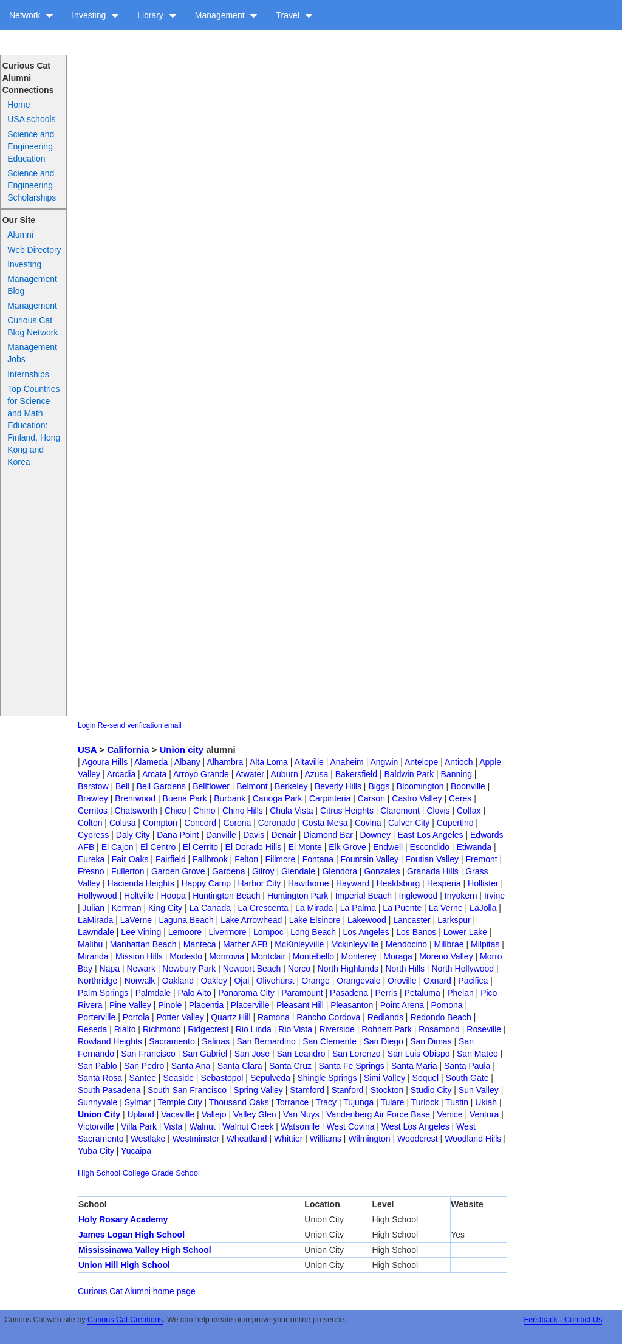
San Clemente (329, 1041)
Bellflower (211, 786)
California (128, 749)
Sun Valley (479, 1090)
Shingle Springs (327, 1078)
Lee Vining (141, 932)
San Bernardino (266, 1041)
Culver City (408, 823)
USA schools (31, 119)
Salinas (216, 1041)
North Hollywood (462, 968)
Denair (284, 835)
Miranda (93, 956)
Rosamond (439, 1029)
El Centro (158, 847)
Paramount (302, 993)
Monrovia (226, 956)
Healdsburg (398, 883)
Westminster (196, 1138)
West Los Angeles (415, 1126)
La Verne (446, 908)
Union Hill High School (124, 1265)
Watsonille (300, 1126)
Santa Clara (239, 1066)
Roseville (483, 1029)
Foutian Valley (432, 859)
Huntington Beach (226, 895)
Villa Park (139, 1126)
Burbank (229, 798)
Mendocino (407, 944)
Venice (450, 1114)
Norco (299, 968)
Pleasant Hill (300, 1005)
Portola (136, 1017)
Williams (325, 1138)
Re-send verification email (140, 725)
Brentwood (135, 798)
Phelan (460, 993)
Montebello (314, 956)
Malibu (90, 944)
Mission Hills (139, 956)
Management (226, 15)
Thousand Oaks (239, 1102)
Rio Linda (254, 1029)
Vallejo (214, 1114)
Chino (204, 810)
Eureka (91, 859)
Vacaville (177, 1114)
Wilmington (369, 1138)
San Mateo (477, 1053)
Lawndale (96, 932)
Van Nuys (301, 1114)
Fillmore (280, 859)
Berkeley (291, 786)
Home (18, 104)
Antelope (421, 762)
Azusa (316, 774)
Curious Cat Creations (125, 1319)
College (136, 1173)
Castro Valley (417, 798)
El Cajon (117, 847)
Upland (140, 1114)
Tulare (392, 1102)
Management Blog (32, 285)
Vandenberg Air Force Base (378, 1114)
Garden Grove (178, 871)
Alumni (20, 234)
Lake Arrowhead (251, 920)
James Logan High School (131, 1234)
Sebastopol (221, 1078)
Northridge (97, 981)
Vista (172, 1126)
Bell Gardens (161, 786)
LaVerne (136, 920)
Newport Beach (252, 968)
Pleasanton (351, 1005)
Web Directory (34, 250)
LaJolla (483, 908)
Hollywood (97, 895)
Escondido (429, 847)
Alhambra (225, 762)
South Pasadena (109, 1090)
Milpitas (485, 944)
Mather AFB (245, 944)
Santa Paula (467, 1066)
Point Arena (402, 1005)
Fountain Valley (369, 859)
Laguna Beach (186, 920)
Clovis (437, 810)
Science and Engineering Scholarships (31, 185)
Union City (99, 1114)
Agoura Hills (105, 762)
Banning (456, 774)
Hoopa (172, 895)
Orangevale (358, 981)
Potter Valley (179, 1017)
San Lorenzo (356, 1053)
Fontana (317, 859)
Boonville (468, 786)
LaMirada (95, 920)
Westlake (148, 1138)
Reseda (92, 1029)
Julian (94, 908)
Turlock (425, 1102)
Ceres (460, 798)
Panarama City (246, 993)
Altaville (309, 762)
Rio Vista (295, 1029)
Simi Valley (384, 1078)
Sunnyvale (97, 1102)
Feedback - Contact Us (563, 1319)
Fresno (91, 871)
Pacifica (473, 981)
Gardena (228, 871)
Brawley (93, 798)
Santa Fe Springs (351, 1066)
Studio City (431, 1090)
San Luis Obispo (419, 1053)
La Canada (210, 908)
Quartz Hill (230, 1017)
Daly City (133, 835)
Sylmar (138, 1102)
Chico (175, 810)
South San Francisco (187, 1090)
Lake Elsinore (315, 920)
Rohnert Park (386, 1029)
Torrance (292, 1102)
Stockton (387, 1090)
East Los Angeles (430, 835)
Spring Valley (257, 1090)
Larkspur (453, 920)
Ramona (274, 1017)
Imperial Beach (363, 895)
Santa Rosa (100, 1078)
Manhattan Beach (143, 944)
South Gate (467, 1078)
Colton (90, 823)
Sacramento (171, 1041)
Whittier (288, 1138)
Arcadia (121, 774)
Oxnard (437, 981)
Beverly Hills (338, 786)
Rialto (125, 1029)
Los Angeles (366, 932)
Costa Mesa (325, 823)
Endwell (388, 847)
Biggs (378, 786)
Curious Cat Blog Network (32, 326)
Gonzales (382, 871)
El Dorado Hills (253, 847)
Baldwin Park (409, 774)
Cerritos (93, 810)
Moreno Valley (446, 956)
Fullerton (127, 871)
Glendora (339, 871)
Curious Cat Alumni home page (137, 1291)
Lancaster (411, 920)
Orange (315, 981)
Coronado (277, 823)
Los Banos (416, 932)
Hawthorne (308, 883)
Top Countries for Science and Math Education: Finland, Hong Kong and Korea (33, 425)
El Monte (305, 847)
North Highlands (348, 968)
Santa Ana (191, 1066)
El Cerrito (200, 847)
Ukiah (486, 1102)
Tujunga (358, 1102)
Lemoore (185, 932)
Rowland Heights (110, 1041)
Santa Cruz (290, 1066)
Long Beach (313, 932)
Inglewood (418, 895)
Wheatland (247, 1138)
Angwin (384, 762)
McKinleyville (299, 944)
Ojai (241, 981)
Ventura (484, 1114)
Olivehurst (275, 981)
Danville (221, 835)
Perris (386, 993)
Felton (246, 859)
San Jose (252, 1053)
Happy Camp (206, 883)
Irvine (494, 895)
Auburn (284, 774)
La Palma (358, 908)
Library (157, 15)
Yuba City (96, 1151)
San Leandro (300, 1053)
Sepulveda (270, 1078)
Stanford (347, 1090)
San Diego (383, 1041)
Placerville (250, 1005)
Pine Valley (130, 1005)
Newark (140, 968)
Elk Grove (347, 847)
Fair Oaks (130, 859)
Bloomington (420, 786)
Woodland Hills (473, 1138)
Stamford (307, 1090)
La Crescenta (263, 908)
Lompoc (268, 932)
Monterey (359, 956)
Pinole (170, 1005)
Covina (368, 823)
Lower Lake (465, 932)
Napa (110, 968)
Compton (160, 823)
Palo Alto (194, 993)
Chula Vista (291, 810)
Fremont (481, 859)
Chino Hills (242, 810)
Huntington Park (297, 895)
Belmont (251, 786)
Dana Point (178, 835)
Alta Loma (269, 762)
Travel (294, 15)
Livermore (227, 932)
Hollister (483, 883)
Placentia (206, 1005)
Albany (187, 762)
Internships (28, 374)
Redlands (385, 1017)
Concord (200, 823)
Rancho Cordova (328, 1017)
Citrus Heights (347, 810)
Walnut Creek (247, 1126)
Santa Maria (414, 1066)
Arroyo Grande (201, 774)
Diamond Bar (328, 835)
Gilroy (263, 871)
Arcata (154, 774)
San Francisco (148, 1053)
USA (87, 749)
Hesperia (444, 883)
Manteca (199, 944)
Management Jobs (32, 353)
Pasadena (349, 993)
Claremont (400, 810)
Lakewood (366, 920)
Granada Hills (433, 871)
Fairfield (171, 859)
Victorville (96, 1126)
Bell (122, 786)
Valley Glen (254, 1114)
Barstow (93, 786)
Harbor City (259, 883)
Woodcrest (417, 1138)
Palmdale (153, 993)
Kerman (127, 908)
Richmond (162, 1029)
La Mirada (314, 908)
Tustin (456, 1102)
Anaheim (346, 762)
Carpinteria (329, 798)
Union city (182, 749)
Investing (95, 15)
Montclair (268, 956)
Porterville (96, 1017)
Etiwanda (473, 847)
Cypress (93, 835)
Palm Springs (103, 993)
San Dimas (430, 1041)
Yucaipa (136, 1151)
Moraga (397, 956)
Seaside (178, 1078)
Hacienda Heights (141, 883)
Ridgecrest (208, 1029)
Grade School (175, 1173)
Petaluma (422, 993)
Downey (375, 835)
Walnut (203, 1126)
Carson (371, 798)
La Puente (402, 908)
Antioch (459, 762)
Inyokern (461, 895)
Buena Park (185, 798)
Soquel (425, 1078)
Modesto (185, 956)
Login (86, 725)
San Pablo (97, 1066)
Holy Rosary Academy (123, 1219)
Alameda (151, 762)
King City (165, 908)
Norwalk (140, 981)
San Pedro (144, 1066)
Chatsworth (135, 810)
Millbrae (449, 944)
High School (99, 1173)
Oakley (213, 981)
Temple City (180, 1102)
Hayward (352, 883)
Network (31, 15)
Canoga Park (277, 798)
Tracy (326, 1102)
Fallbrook (210, 859)
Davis (253, 835)
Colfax (469, 810)
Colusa (122, 823)
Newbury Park (189, 968)
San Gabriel (204, 1053)
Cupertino (455, 823)
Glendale (298, 871)
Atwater (249, 774)
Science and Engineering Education (30, 146)
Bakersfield (356, 774)
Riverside (336, 1029)
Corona (237, 823)
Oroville (402, 981)
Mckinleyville (355, 944)
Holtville (139, 895)
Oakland (178, 981)
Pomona (446, 1005)
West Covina (350, 1126)
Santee (142, 1078)
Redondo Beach (440, 1017)
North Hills (405, 968)
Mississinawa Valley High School (144, 1250)
